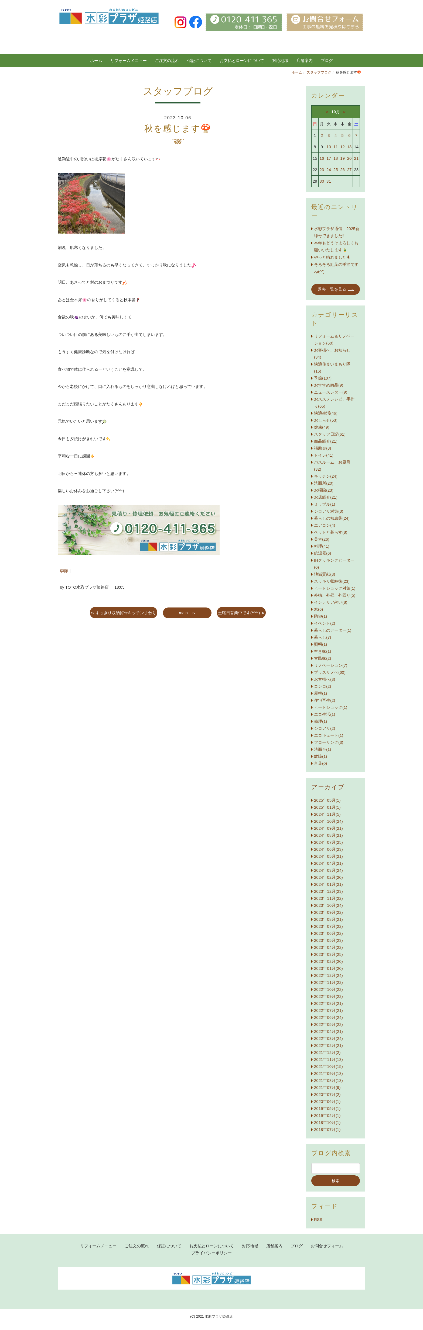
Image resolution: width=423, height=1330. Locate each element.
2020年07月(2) (327, 1094)
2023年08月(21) (328, 919)
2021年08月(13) (328, 1080)
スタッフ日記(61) (330, 434)
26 (342, 169)
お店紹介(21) (325, 497)
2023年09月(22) (328, 912)
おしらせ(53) (325, 420)
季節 (64, 570)
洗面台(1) (322, 749)
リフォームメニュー (128, 60)
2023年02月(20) (328, 961)
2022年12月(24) (328, 975)
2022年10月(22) (328, 989)
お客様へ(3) (324, 679)
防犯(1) (320, 616)
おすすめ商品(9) (328, 385)
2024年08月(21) (328, 835)
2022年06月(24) (328, 1017)
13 (349, 146)
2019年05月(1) (327, 1108)
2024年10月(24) (328, 821)
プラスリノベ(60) (330, 672)
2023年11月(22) (328, 898)
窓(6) (318, 609)
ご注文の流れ (167, 60)
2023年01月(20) (328, 968)
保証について (199, 60)
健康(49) (321, 427)
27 (349, 169)
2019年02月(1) (327, 1115)
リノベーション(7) (330, 665)
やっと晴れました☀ (332, 257)
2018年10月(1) (327, 1122)
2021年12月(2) (327, 1052)
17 (328, 158)
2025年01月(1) (327, 807)
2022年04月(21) (328, 1031)
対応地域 (280, 60)
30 (322, 181)
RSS (318, 1219)
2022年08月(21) (328, 1003)
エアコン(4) (324, 525)
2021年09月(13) (328, 1073)
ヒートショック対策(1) (334, 588)
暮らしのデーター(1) (332, 630)
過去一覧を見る (332, 289)
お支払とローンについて (242, 60)
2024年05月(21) (328, 856)
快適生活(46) (325, 413)
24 (328, 169)
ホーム (96, 60)
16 (322, 158)
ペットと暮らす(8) (330, 532)
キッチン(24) (325, 476)
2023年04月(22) (328, 947)
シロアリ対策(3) (328, 511)
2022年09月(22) (328, 996)
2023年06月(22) (328, 933)
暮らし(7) (322, 637)
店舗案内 (304, 60)
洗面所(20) (323, 483)
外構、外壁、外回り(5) (334, 595)
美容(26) (321, 539)
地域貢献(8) (324, 574)
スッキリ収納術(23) (332, 581)
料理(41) (321, 546)
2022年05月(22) (328, 1024)
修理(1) (320, 721)
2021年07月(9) (327, 1087)
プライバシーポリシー (211, 1253)
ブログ (297, 1246)
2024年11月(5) (327, 814)
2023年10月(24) (328, 905)
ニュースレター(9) (330, 392)
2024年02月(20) (328, 877)
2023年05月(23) (328, 940)
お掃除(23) (323, 490)
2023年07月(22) (328, 926)
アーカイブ (328, 787)
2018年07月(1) (327, 1129)
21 (356, 158)
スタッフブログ (319, 72)
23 (322, 169)
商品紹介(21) (325, 441)
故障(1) (320, 756)
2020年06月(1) (327, 1101)
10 (328, 146)
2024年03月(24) (328, 870)
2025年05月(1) (327, 800)
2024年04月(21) (328, 863)
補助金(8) (322, 448)
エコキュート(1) (328, 735)
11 (335, 146)
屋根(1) (320, 693)
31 (328, 181)
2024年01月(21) (328, 884)
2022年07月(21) (328, 1010)
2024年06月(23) (328, 849)
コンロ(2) (322, 686)
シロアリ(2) (324, 728)
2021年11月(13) (328, 1059)
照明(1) (320, 644)
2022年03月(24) (328, 1038)
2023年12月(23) (328, 891)
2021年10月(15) (328, 1066)
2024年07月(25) (328, 842)
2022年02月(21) (328, 1045)
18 (335, 158)
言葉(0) (320, 763)
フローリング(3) (328, 742)
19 (342, 158)
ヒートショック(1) (330, 707)
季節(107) (323, 378)
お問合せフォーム (327, 1246)
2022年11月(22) (328, 982)
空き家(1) (322, 651)
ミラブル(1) (324, 504)
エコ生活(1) (324, 714)
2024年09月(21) (328, 828)
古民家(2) (322, 658)
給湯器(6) (322, 553)
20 (349, 158)
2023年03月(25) (328, 954)
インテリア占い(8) (330, 602)
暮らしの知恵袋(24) (332, 518)
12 (342, 146)
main (183, 612)
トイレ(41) (323, 455)
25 (335, 169)
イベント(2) (324, 623)
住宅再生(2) (324, 700)
